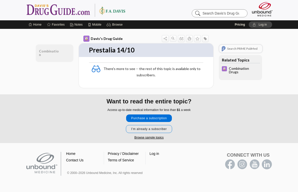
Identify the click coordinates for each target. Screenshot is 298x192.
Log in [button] (154, 154)
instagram (242, 164)
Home (70, 154)
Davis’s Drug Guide (89, 10)
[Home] (35, 24)
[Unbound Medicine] (262, 9)
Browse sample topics (149, 137)
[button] (115, 24)
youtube (255, 164)
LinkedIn (267, 164)
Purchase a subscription (149, 118)
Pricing (240, 24)
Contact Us (74, 160)
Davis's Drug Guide (103, 39)
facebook (230, 164)
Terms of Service (121, 160)
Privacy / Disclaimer (123, 154)
